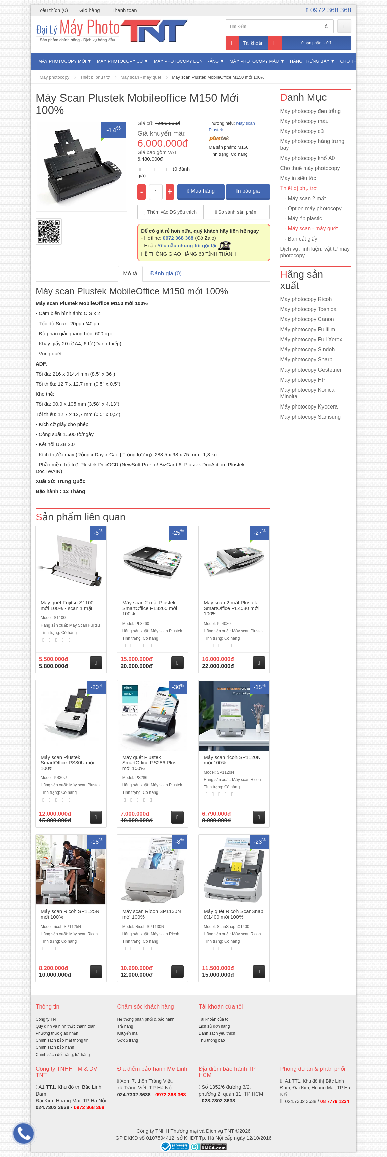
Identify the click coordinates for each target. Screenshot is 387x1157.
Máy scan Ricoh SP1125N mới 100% (70, 914)
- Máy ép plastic (301, 218)
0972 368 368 (328, 10)
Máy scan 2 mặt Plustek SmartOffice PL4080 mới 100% (231, 608)
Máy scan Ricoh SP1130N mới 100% (151, 914)
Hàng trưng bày (309, 61)
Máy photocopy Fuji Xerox (311, 339)
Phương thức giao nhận (57, 1033)
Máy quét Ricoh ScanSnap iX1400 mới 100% (233, 914)
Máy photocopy (54, 77)
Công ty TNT (47, 1019)
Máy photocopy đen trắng (186, 61)
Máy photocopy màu (254, 61)
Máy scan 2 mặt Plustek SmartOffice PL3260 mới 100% (149, 608)
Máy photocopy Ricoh (306, 299)
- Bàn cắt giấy (298, 239)
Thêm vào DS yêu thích (170, 212)
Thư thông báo (212, 1040)
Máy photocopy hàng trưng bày (312, 144)
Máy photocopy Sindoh (307, 349)
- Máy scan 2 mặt (303, 198)
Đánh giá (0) (166, 273)
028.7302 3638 (218, 1100)
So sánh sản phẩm (236, 212)
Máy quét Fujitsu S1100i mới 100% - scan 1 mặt (68, 605)
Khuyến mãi (128, 1033)
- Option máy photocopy (311, 208)
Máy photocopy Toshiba (308, 309)
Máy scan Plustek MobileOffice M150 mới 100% (218, 77)
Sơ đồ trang (127, 1040)
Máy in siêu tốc (298, 178)
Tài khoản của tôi (214, 1019)
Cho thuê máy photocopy (310, 168)
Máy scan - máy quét (141, 77)
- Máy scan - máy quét (309, 228)
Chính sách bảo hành (55, 1047)
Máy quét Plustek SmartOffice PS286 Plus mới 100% (149, 762)
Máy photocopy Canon (307, 319)
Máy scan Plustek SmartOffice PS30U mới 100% (67, 762)
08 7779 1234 (334, 1101)
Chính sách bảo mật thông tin (62, 1040)
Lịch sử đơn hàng (214, 1026)
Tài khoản (245, 43)
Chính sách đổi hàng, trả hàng (63, 1054)
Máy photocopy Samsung (310, 417)
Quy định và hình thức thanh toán (65, 1026)
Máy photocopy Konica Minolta (307, 393)
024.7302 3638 (52, 1107)
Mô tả (130, 273)
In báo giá (248, 191)
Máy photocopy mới (62, 61)
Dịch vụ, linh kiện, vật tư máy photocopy (315, 252)
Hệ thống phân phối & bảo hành (146, 1019)
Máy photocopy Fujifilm (307, 329)
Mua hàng (201, 191)
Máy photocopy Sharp (306, 359)
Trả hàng (125, 1026)
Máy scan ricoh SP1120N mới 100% (232, 760)
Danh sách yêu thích (217, 1033)
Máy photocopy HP (303, 380)
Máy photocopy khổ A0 (307, 158)
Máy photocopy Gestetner (311, 370)
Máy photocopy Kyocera (309, 407)
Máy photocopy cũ (120, 61)
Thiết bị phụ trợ (95, 77)
